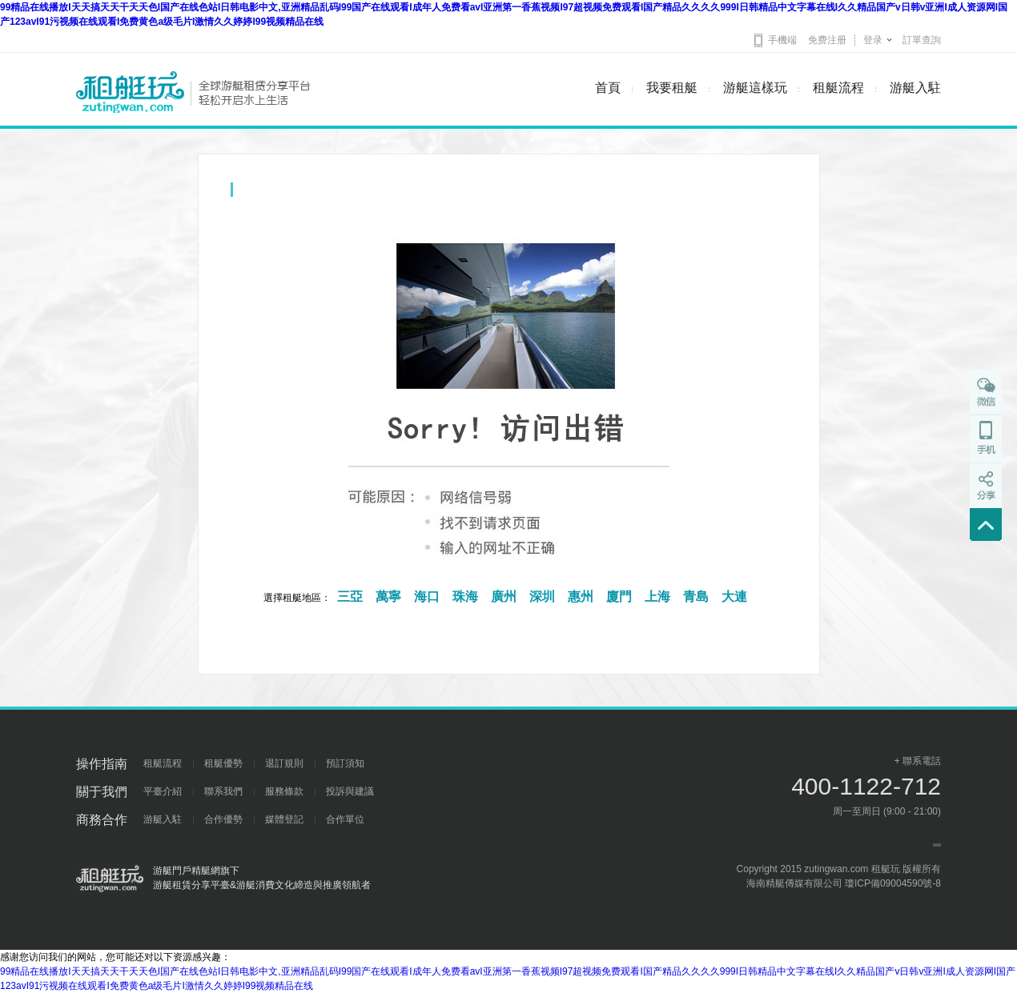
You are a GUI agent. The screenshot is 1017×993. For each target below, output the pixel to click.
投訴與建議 (350, 791)
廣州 (504, 596)
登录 (872, 40)
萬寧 (388, 596)
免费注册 (827, 40)
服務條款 (284, 791)
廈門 (619, 596)
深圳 (542, 596)
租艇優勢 (223, 763)
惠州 (580, 596)
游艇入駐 (915, 87)
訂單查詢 (921, 40)
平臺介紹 (162, 791)
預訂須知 (345, 763)
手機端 (782, 40)
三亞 (350, 596)
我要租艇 (671, 87)
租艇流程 (838, 87)
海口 (427, 596)
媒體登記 (284, 819)
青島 (696, 596)
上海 (657, 596)
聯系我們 (223, 791)
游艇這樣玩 (755, 87)
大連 (734, 596)
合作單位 (345, 819)
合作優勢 (223, 819)
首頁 (608, 87)
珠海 (465, 596)
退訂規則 (284, 763)
